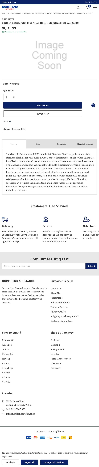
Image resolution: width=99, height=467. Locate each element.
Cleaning (55, 344)
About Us (55, 293)
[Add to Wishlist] (93, 105)
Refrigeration (57, 349)
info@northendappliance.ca (20, 413)
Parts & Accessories (61, 358)
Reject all (30, 462)
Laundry (55, 354)
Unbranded (7, 354)
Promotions (57, 297)
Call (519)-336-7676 (15, 409)
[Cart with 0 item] (88, 7)
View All (6, 381)
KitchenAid (8, 340)
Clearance (56, 363)
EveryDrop (7, 368)
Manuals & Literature (85, 144)
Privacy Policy (58, 311)
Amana (5, 363)
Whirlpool (7, 344)
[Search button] (78, 7)
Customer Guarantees (61, 321)
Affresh (6, 377)
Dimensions (61, 144)
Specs (38, 144)
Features (14, 144)
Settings (10, 462)
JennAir (6, 349)
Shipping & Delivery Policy (65, 316)
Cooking (55, 340)
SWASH (6, 372)
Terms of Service (59, 307)
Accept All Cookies (54, 462)
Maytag (6, 358)
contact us (12, 32)
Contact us (56, 288)
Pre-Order (55, 368)
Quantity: (8, 90)
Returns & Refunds (60, 302)
